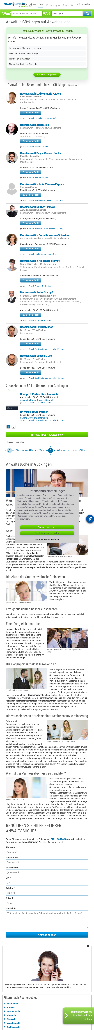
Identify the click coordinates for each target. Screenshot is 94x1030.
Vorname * (11, 847)
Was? (6, 13)
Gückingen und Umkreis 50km (71, 450)
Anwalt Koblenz (38, 147)
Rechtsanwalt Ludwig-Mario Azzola (40, 93)
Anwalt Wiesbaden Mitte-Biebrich (46, 200)
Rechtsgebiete (30, 4)
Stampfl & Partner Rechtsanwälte (38, 264)
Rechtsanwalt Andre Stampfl (36, 292)
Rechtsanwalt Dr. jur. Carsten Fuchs (40, 153)
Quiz (72, 4)
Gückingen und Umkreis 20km (30, 450)
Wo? (46, 13)
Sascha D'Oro (26, 418)
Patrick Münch (41, 418)
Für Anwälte (83, 4)
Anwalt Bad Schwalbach (42, 118)
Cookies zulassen (47, 527)
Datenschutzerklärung (51, 539)
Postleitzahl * (12, 867)
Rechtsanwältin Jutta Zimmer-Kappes (42, 184)
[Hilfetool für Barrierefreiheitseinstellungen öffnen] (90, 519)
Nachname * (12, 857)
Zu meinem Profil (31, 112)
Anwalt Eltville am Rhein (42, 254)
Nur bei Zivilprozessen (19, 59)
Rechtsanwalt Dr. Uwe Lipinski (37, 207)
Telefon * (10, 888)
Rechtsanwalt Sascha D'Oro (36, 355)
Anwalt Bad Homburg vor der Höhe (46, 349)
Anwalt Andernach (40, 286)
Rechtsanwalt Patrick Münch (36, 327)
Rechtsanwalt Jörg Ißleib (34, 124)
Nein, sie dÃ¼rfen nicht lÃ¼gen (24, 53)
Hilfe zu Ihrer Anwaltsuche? (47, 434)
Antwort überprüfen (47, 74)
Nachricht (11, 908)
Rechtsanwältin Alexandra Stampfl (40, 260)
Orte (42, 4)
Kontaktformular (21, 988)
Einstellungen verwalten (47, 533)
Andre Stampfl (46, 400)
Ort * (8, 877)
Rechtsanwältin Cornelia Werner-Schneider (45, 235)
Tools (64, 4)
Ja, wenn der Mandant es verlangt (25, 48)
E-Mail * (10, 898)
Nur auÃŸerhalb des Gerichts (23, 64)
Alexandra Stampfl (29, 400)
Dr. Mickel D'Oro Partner (33, 330)
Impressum (39, 539)
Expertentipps (53, 4)
